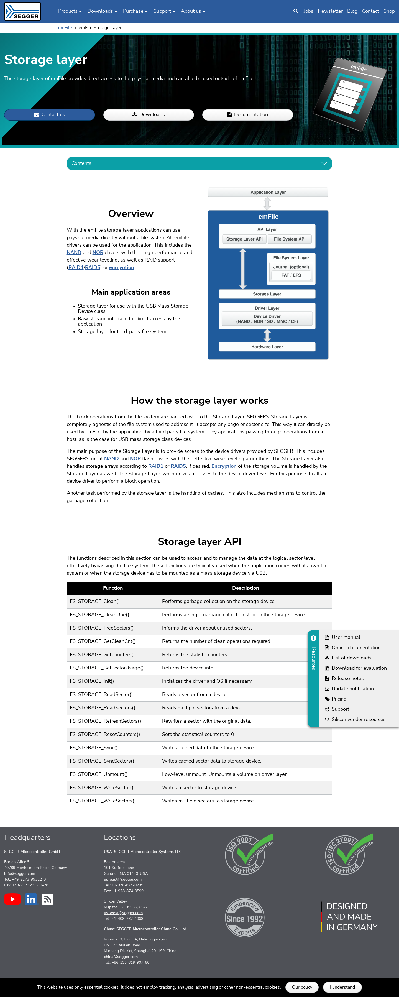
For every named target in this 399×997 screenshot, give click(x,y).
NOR (98, 252)
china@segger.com (121, 957)
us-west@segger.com (123, 913)
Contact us (49, 114)
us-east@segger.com (123, 879)
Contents (81, 163)
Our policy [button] (302, 987)
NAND (74, 252)
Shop (389, 11)
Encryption (224, 466)
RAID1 (76, 267)
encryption (121, 267)
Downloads (148, 114)
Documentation (247, 114)
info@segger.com (19, 874)
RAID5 (92, 267)
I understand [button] (342, 987)
